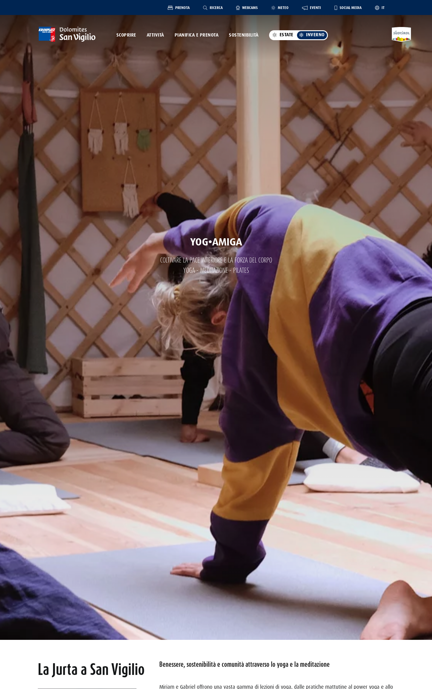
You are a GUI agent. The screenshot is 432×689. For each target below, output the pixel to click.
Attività (155, 35)
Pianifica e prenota (197, 35)
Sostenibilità (244, 35)
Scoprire (126, 35)
